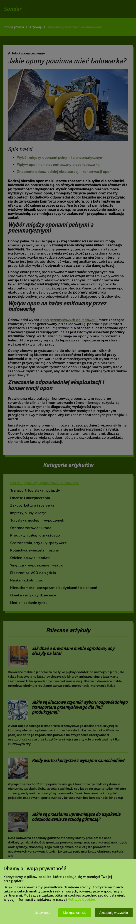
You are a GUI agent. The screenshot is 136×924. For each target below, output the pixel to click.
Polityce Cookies (82, 899)
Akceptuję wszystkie (113, 912)
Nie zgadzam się (75, 912)
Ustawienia (42, 912)
